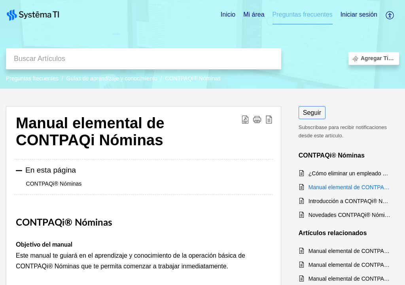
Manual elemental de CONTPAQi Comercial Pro (349, 279)
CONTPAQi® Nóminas (193, 78)
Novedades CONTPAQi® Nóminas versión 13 (349, 215)
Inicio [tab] (228, 14)
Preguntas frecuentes (32, 78)
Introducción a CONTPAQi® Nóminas (349, 201)
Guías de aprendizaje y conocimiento (111, 78)
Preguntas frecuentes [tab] (303, 14)
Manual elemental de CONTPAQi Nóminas (90, 131)
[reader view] (269, 119)
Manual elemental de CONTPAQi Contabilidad (349, 265)
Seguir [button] (312, 112)
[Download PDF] (245, 119)
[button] (257, 119)
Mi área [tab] (253, 14)
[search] (143, 58)
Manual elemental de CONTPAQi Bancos (349, 251)
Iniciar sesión (359, 14)
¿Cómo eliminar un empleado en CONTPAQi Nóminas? (349, 173)
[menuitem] (359, 15)
